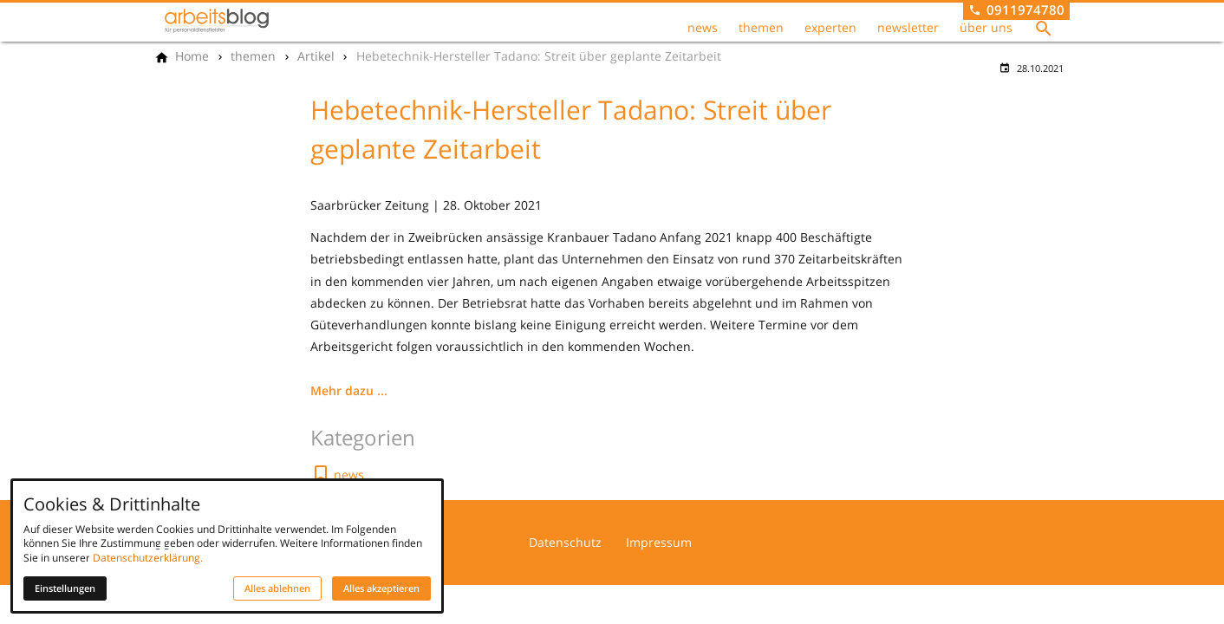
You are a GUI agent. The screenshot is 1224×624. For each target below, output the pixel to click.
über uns (986, 28)
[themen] (253, 56)
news (702, 28)
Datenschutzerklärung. (148, 557)
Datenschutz (565, 542)
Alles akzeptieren (381, 588)
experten (830, 28)
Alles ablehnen (277, 588)
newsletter (908, 28)
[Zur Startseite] (217, 21)
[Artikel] (316, 56)
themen (761, 28)
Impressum (659, 542)
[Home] (192, 56)
